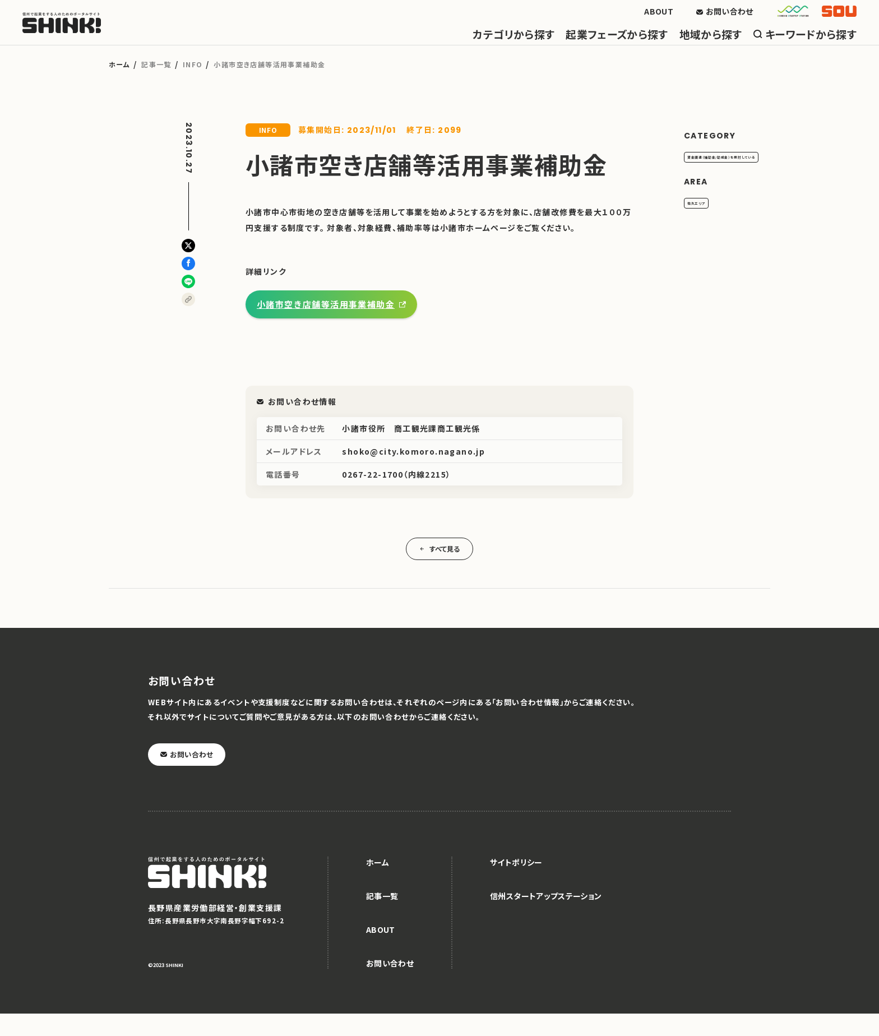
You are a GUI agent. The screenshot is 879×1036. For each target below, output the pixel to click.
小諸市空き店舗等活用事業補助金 (326, 326)
